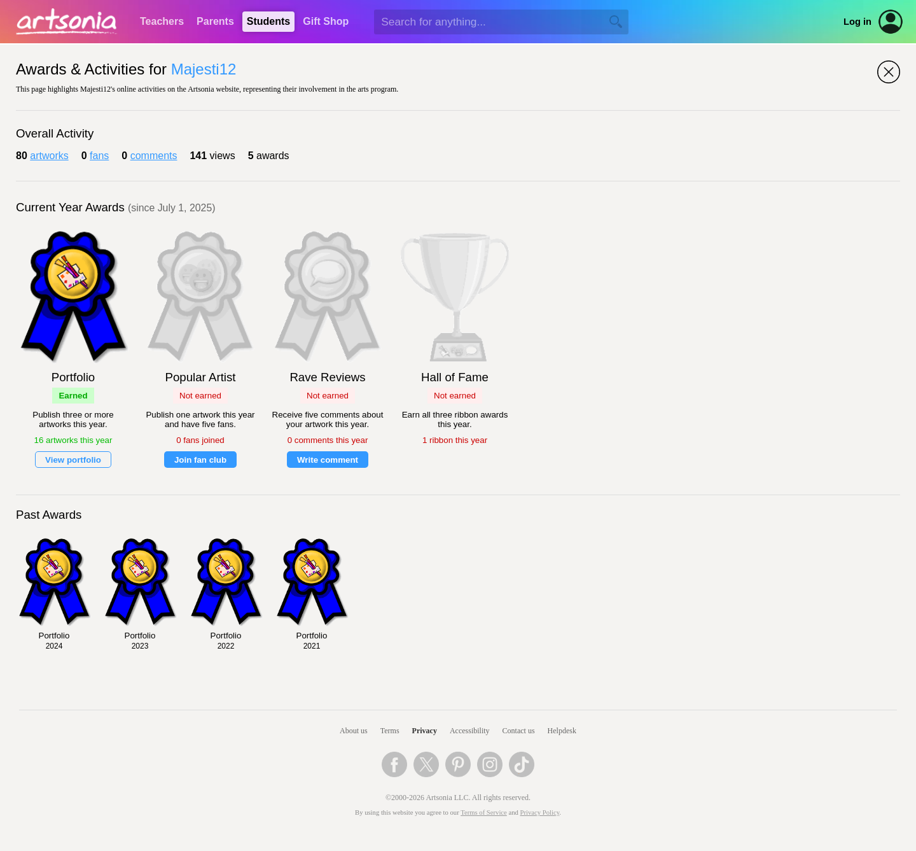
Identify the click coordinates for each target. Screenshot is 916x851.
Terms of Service (484, 812)
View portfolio (73, 460)
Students (268, 21)
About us (354, 730)
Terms (389, 730)
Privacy (424, 730)
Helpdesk (562, 730)
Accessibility (470, 730)
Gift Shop (326, 21)
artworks (49, 155)
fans (99, 155)
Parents (215, 21)
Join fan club (200, 460)
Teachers (162, 21)
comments (153, 155)
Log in (857, 22)
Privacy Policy (540, 812)
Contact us (519, 730)
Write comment (327, 460)
